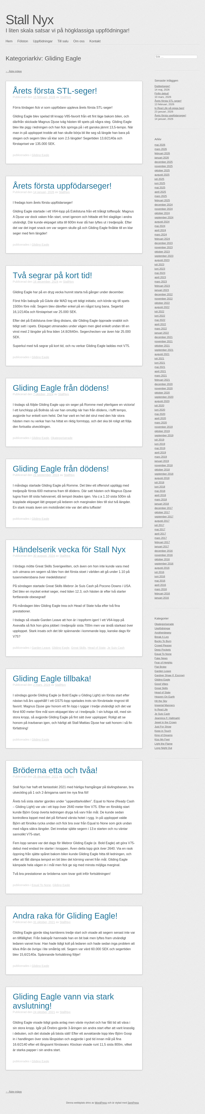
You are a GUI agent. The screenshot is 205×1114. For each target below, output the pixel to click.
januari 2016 (162, 597)
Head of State (97, 647)
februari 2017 (162, 542)
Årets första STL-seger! (55, 90)
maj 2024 (160, 226)
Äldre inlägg (14, 71)
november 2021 (164, 341)
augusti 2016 (162, 567)
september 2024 (164, 217)
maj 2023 (160, 273)
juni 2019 (160, 443)
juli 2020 (159, 405)
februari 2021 (162, 379)
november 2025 (164, 166)
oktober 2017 (162, 512)
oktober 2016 (162, 559)
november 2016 (164, 555)
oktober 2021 (162, 345)
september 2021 (164, 349)
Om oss (78, 41)
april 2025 (160, 191)
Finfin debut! (162, 93)
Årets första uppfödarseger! (62, 185)
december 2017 (164, 508)
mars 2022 (161, 328)
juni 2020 (160, 409)
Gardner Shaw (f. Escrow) (170, 675)
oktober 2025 (162, 170)
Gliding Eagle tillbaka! (52, 678)
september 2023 (164, 255)
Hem (9, 41)
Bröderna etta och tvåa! (55, 770)
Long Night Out (163, 748)
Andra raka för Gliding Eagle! (65, 915)
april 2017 (160, 533)
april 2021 (160, 371)
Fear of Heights (164, 662)
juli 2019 (159, 439)
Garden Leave (41, 647)
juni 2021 (160, 362)
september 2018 (164, 473)
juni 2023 (160, 268)
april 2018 (160, 495)
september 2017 (164, 516)
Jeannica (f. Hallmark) (167, 718)
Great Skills (78, 647)
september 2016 (164, 563)
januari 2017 (162, 546)
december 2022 (164, 294)
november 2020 (164, 388)
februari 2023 (162, 285)
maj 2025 (160, 187)
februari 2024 (162, 238)
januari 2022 (162, 332)
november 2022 (164, 298)
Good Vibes (161, 683)
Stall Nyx (30, 19)
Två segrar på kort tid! (52, 275)
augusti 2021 (162, 354)
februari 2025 (162, 200)
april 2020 (160, 418)
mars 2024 (161, 234)
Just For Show (163, 726)
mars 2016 (161, 589)
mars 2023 (161, 281)
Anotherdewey (163, 632)
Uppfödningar (43, 41)
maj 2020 (160, 414)
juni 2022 (160, 315)
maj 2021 (160, 367)
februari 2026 (162, 153)
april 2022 (160, 324)
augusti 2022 (162, 307)
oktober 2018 (162, 469)
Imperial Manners (165, 705)
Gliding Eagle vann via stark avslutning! (63, 1001)
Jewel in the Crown (166, 722)
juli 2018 (159, 482)
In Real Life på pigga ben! (169, 108)
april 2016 (160, 585)
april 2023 (160, 277)
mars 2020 (161, 422)
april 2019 (160, 452)
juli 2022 (159, 311)
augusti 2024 (162, 221)
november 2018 (164, 465)
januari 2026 (162, 157)
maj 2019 (160, 448)
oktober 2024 (162, 213)
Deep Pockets (163, 649)
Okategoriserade (61, 438)
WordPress (101, 1102)
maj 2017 (160, 529)
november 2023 (164, 247)
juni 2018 (160, 486)
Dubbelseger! (162, 86)
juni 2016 (160, 576)
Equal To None (41, 885)
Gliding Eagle (40, 155)
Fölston (22, 41)
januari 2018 (162, 503)
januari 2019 (162, 461)
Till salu (63, 41)
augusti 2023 (162, 260)
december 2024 (164, 204)
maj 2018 (160, 490)
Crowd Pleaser (163, 645)
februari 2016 (162, 593)
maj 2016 (160, 580)
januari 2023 (162, 290)
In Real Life (161, 709)
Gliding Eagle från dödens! (61, 387)
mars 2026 (161, 149)
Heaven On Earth (165, 696)
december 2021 (164, 337)
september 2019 (164, 435)
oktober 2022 (162, 302)
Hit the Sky (161, 701)
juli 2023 (159, 264)
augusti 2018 (162, 478)
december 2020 (164, 384)
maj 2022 (160, 320)
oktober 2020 (162, 392)
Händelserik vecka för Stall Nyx (69, 549)
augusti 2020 (162, 401)
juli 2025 (159, 179)
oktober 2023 (162, 251)
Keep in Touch (163, 730)
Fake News (161, 658)
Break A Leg (162, 636)
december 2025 (164, 161)
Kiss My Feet (162, 739)
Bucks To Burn (163, 641)
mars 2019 (161, 456)
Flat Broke (160, 666)
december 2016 (164, 550)
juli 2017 (159, 525)
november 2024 (164, 208)
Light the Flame (164, 743)
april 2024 (160, 230)
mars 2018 (161, 499)
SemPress (133, 1102)
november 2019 (164, 426)
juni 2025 (160, 183)
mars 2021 (161, 375)
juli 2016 (159, 572)
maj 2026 (160, 144)
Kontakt (95, 41)
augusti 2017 (162, 520)
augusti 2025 (162, 174)
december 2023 (164, 243)
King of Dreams (164, 735)
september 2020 (164, 396)
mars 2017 (161, 537)
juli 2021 (159, 358)
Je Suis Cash (116, 647)
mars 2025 (161, 196)
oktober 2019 (162, 431)
